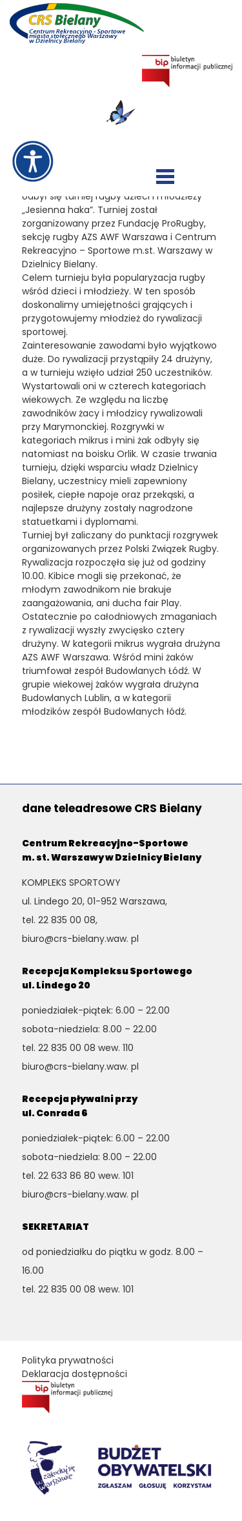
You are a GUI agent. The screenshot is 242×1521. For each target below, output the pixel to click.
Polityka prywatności (68, 1360)
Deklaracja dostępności (74, 1373)
